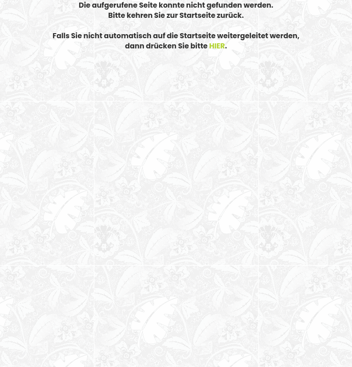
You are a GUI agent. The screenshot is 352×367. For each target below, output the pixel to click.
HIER (217, 46)
